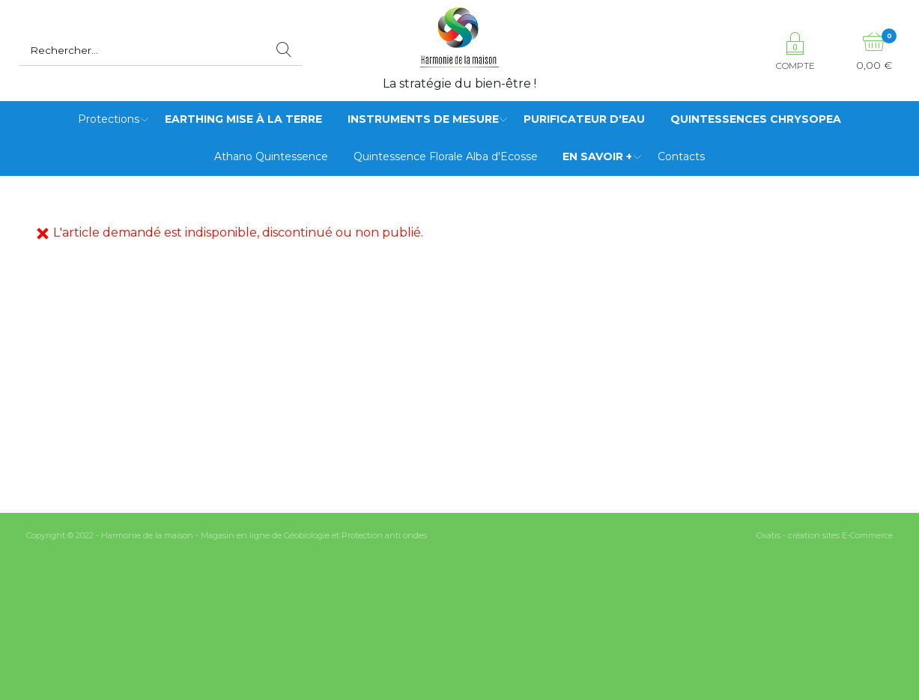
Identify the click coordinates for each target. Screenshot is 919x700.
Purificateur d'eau (584, 119)
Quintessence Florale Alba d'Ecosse (446, 156)
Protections (108, 119)
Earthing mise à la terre (243, 119)
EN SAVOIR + (597, 156)
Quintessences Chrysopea (755, 119)
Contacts (681, 156)
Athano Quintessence (271, 156)
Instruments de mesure (423, 119)
